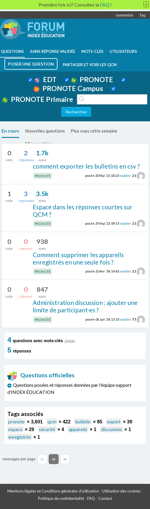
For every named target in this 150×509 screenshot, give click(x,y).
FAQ (91, 498)
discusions (111, 429)
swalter (125, 175)
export (114, 421)
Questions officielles (41, 375)
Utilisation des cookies (121, 491)
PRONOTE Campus (68, 88)
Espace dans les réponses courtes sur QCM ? (82, 210)
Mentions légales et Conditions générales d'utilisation (53, 491)
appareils (78, 429)
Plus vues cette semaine (94, 130)
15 (42, 459)
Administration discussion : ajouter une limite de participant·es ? (85, 306)
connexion (124, 15)
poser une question (31, 63)
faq (143, 15)
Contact (105, 498)
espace (15, 429)
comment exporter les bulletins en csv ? (86, 166)
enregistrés (19, 437)
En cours (10, 130)
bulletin (82, 421)
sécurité (47, 429)
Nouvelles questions (45, 130)
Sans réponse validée (52, 51)
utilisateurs (123, 51)
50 (65, 459)
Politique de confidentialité (61, 498)
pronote (16, 421)
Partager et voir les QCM (90, 64)
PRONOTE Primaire (37, 99)
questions (12, 51)
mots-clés (92, 51)
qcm (51, 421)
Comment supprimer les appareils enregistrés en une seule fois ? (78, 258)
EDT (45, 79)
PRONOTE (92, 79)
